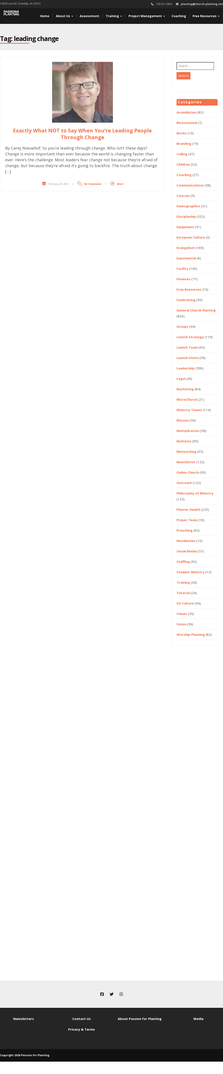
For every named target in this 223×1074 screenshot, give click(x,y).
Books (182, 133)
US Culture (185, 603)
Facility (182, 268)
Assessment (89, 16)
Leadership (186, 368)
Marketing (185, 389)
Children (183, 164)
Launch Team (187, 347)
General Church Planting (196, 310)
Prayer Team (187, 520)
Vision (181, 624)
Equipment (185, 227)
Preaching (185, 530)
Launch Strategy (190, 337)
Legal (181, 378)
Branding (184, 143)
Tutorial (183, 593)
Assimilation (187, 112)
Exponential (186, 258)
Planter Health (188, 509)
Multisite (184, 441)
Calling (182, 154)
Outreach (184, 483)
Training (114, 16)
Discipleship (186, 216)
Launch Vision (187, 358)
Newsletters (23, 1018)
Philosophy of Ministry (195, 493)
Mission (183, 420)
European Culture (191, 237)
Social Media (187, 551)
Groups (182, 326)
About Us (64, 16)
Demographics (188, 206)
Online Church (188, 472)
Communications (190, 185)
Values (182, 613)
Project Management (147, 16)
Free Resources (206, 16)
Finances (183, 279)
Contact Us (81, 1018)
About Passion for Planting (140, 1018)
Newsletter (186, 462)
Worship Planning (191, 634)
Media (198, 1018)
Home (44, 16)
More (120, 184)
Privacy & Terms (81, 1029)
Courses (183, 195)
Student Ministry (191, 572)
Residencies (186, 541)
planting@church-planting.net (202, 4)
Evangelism (186, 247)
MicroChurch (187, 399)
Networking (186, 451)
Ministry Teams (189, 410)
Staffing (183, 561)
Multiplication (188, 430)
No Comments (92, 184)
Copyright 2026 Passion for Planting (24, 1055)
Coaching (179, 16)
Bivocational (187, 122)
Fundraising (186, 300)
